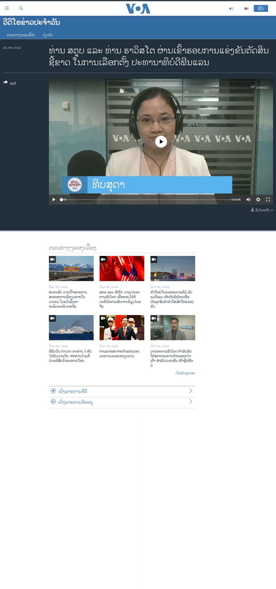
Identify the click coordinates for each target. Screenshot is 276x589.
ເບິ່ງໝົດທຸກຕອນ (185, 373)
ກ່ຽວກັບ (48, 35)
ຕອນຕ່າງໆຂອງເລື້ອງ (21, 35)
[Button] (9, 84)
